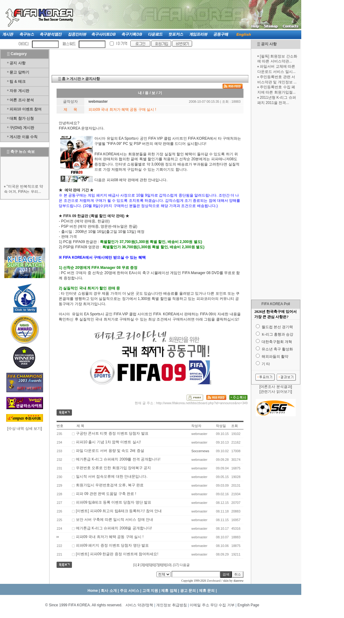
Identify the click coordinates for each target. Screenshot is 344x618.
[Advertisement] (275, 202)
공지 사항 (269, 44)
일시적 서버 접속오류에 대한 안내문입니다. (112, 476)
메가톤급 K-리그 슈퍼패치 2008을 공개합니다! (114, 528)
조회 (234, 426)
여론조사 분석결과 (275, 387)
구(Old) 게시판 (22, 128)
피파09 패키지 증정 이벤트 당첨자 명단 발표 (112, 545)
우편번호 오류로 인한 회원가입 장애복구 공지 (113, 468)
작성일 (221, 426)
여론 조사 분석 (22, 100)
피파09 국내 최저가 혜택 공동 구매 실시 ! (110, 537)
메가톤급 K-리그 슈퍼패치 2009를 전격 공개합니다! (118, 459)
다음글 (185, 565)
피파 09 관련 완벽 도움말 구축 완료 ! (106, 494)
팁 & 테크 (17, 81)
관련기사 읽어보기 (275, 391)
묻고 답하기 (19, 72)
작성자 (196, 426)
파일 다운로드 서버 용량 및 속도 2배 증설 (110, 451)
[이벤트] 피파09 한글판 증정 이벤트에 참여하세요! (117, 554)
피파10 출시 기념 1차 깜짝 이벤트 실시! (108, 442)
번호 (60, 426)
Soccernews (200, 451)
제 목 (80, 426)
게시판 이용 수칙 (24, 137)
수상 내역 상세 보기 (24, 428)
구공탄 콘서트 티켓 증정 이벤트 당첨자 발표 (112, 433)
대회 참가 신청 (22, 118)
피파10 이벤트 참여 (26, 109)
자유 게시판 (19, 91)
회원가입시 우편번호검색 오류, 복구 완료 (110, 485)
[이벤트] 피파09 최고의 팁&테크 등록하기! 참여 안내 (119, 511)
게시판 (75, 79)
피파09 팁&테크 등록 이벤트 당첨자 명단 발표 (113, 502)
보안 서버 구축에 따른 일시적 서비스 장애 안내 (114, 519)
